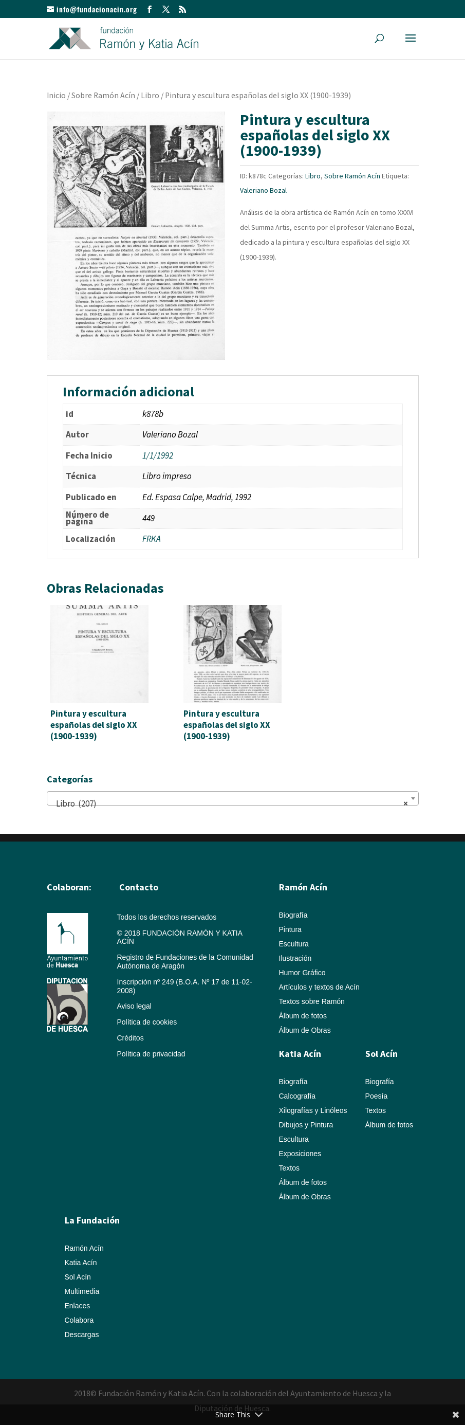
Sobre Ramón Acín (103, 95)
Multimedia (82, 1291)
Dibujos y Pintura (306, 1125)
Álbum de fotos (303, 1016)
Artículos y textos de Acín (319, 987)
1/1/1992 (157, 455)
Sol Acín (78, 1277)
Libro (150, 95)
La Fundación (92, 1220)
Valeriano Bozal (263, 190)
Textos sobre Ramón (312, 1001)
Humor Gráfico (302, 973)
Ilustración (295, 958)
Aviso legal (134, 1006)
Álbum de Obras (305, 1030)
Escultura (294, 944)
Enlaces (77, 1306)
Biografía (293, 915)
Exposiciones (300, 1153)
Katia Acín (300, 1053)
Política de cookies (147, 1022)
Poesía (376, 1096)
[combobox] (233, 798)
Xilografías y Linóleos (313, 1110)
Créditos (130, 1038)
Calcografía (297, 1096)
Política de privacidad (151, 1054)
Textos (289, 1168)
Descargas (82, 1334)
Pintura (290, 929)
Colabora (79, 1320)
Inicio (56, 95)
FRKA (151, 538)
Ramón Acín (84, 1248)
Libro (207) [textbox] (229, 803)
